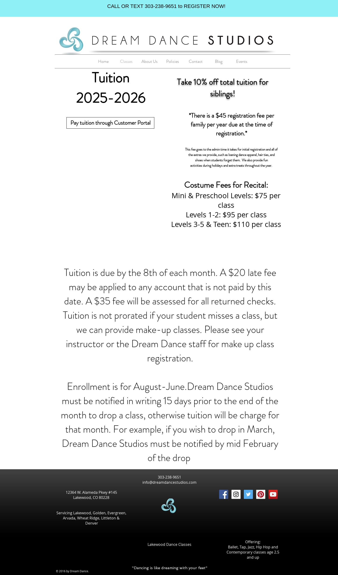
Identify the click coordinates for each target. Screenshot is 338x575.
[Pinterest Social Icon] (260, 494)
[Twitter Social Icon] (248, 494)
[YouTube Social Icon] (273, 494)
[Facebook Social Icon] (223, 494)
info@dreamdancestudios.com (169, 482)
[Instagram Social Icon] (236, 494)
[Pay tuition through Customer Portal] (110, 123)
